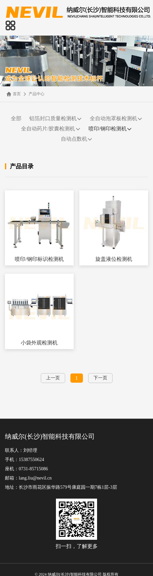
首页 (14, 94)
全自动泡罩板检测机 (116, 119)
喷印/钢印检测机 (110, 129)
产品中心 (33, 94)
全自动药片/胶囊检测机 (50, 129)
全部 (16, 118)
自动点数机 (76, 139)
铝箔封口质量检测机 (55, 119)
